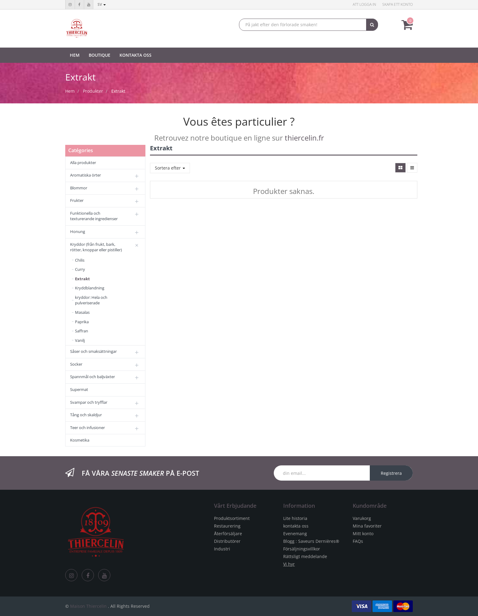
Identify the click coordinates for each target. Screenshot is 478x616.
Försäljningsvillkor (301, 549)
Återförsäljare (228, 533)
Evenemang (295, 533)
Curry (80, 269)
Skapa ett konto (397, 4)
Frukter (77, 200)
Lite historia (295, 518)
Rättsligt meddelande (305, 556)
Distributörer (227, 541)
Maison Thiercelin (88, 606)
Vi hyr (289, 564)
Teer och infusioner (87, 427)
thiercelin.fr (304, 138)
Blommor (78, 188)
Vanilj (80, 340)
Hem (70, 91)
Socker (76, 364)
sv (102, 4)
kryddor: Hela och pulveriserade (91, 300)
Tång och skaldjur (86, 414)
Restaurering (227, 526)
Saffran (81, 331)
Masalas (82, 312)
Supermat (79, 389)
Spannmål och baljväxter (92, 376)
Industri (222, 549)
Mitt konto (363, 533)
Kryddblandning (89, 288)
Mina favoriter (367, 526)
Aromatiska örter (85, 175)
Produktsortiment (232, 518)
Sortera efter (170, 168)
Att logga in (364, 4)
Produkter (93, 91)
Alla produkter (83, 162)
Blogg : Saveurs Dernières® (311, 541)
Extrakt (118, 91)
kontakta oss (296, 526)
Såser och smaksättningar (93, 351)
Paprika (82, 321)
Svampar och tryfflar (88, 402)
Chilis (79, 260)
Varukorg (362, 518)
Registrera (391, 473)
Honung (77, 231)
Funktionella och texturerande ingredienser (94, 216)
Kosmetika (79, 440)
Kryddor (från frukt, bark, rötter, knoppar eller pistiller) (96, 247)
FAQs (358, 541)
